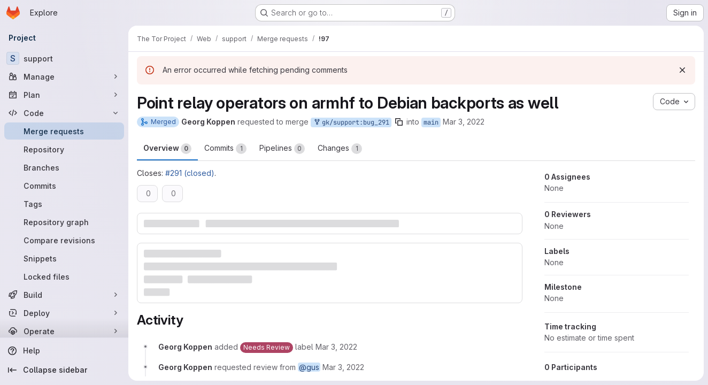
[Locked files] (64, 276)
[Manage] (64, 76)
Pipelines (282, 148)
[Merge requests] (64, 131)
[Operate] (64, 331)
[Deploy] (64, 312)
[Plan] (64, 94)
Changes (340, 148)
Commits (225, 148)
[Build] (64, 294)
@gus (309, 367)
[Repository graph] (64, 221)
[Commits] (64, 185)
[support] (64, 58)
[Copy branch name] (399, 122)
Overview (167, 148)
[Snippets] (64, 258)
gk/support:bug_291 (351, 122)
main (431, 122)
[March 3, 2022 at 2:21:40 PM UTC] (336, 346)
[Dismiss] (682, 70)
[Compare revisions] (64, 240)
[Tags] (64, 203)
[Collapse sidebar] (64, 370)
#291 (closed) (189, 173)
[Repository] (64, 149)
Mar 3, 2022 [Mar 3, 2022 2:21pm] (463, 121)
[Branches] (64, 167)
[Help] (64, 350)
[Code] (64, 112)
